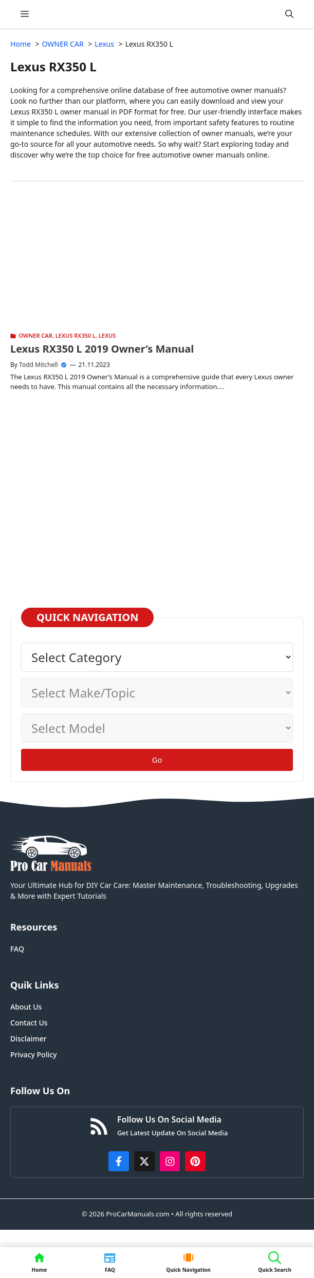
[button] (289, 14)
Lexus (107, 335)
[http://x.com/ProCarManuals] (144, 1161)
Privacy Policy (33, 1054)
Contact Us (29, 1023)
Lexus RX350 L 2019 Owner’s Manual (102, 349)
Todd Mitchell (38, 364)
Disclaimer (28, 1038)
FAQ (17, 949)
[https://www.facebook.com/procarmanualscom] (118, 1161)
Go (157, 759)
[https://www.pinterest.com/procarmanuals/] (195, 1161)
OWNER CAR (35, 335)
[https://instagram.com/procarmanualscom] (170, 1161)
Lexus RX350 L (76, 335)
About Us (26, 1007)
